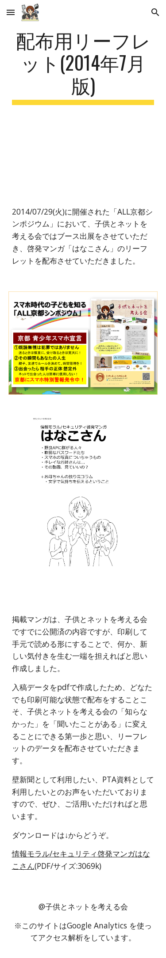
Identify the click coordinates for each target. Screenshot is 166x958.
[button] (10, 12)
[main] (83, 67)
